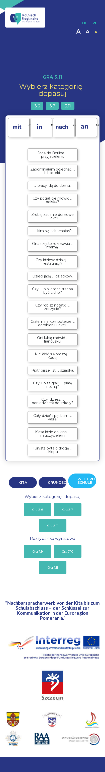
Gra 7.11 (52, 567)
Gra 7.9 (37, 551)
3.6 (37, 106)
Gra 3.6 (37, 510)
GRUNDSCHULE (57, 482)
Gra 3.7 (67, 510)
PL (94, 23)
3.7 (52, 106)
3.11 (68, 106)
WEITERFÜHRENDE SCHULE (86, 481)
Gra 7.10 (67, 551)
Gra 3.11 (52, 526)
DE (84, 23)
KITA (23, 482)
